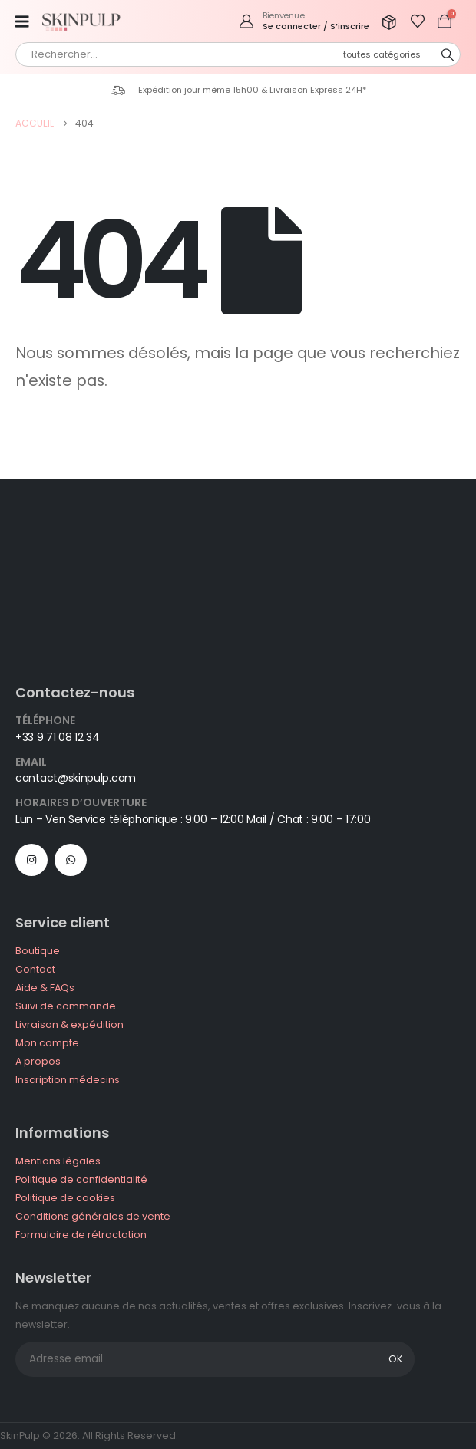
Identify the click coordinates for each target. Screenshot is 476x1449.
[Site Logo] (84, 21)
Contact (35, 969)
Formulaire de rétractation (81, 1234)
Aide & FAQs (44, 987)
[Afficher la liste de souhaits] (417, 21)
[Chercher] (447, 54)
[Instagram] (31, 860)
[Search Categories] (390, 54)
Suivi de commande (65, 1006)
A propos (38, 1061)
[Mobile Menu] (27, 21)
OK (395, 1358)
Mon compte (47, 1042)
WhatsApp (71, 860)
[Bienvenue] (303, 21)
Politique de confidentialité (81, 1179)
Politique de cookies (65, 1197)
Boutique (37, 950)
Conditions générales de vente (92, 1216)
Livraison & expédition (69, 1024)
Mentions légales (58, 1160)
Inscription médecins (67, 1079)
